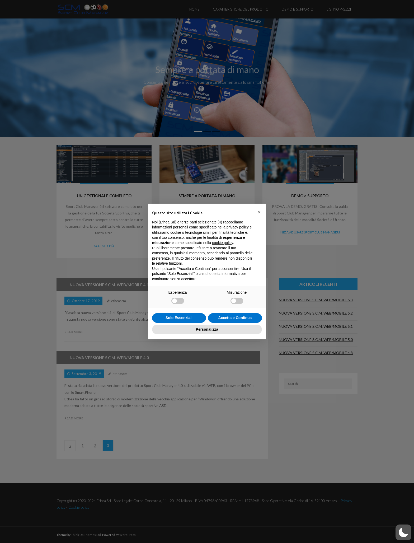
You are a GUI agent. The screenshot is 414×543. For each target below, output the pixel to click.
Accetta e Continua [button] (235, 318)
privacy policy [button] (238, 227)
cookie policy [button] (222, 243)
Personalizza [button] (207, 329)
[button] (259, 212)
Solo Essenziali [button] (179, 318)
